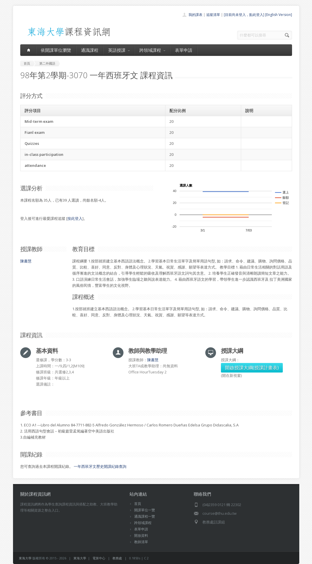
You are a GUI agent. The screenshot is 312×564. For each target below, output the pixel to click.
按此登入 (74, 218)
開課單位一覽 (144, 510)
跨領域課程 (152, 50)
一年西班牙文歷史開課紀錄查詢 (100, 466)
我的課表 (195, 14)
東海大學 (25, 558)
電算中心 (99, 558)
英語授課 (119, 50)
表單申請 (183, 50)
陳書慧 (26, 261)
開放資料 (141, 535)
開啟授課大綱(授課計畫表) (252, 367)
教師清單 (141, 541)
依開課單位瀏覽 (56, 50)
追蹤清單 (213, 14)
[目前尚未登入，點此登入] (244, 14)
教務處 (117, 558)
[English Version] (278, 14)
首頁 (137, 503)
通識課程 (89, 50)
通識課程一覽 (144, 516)
